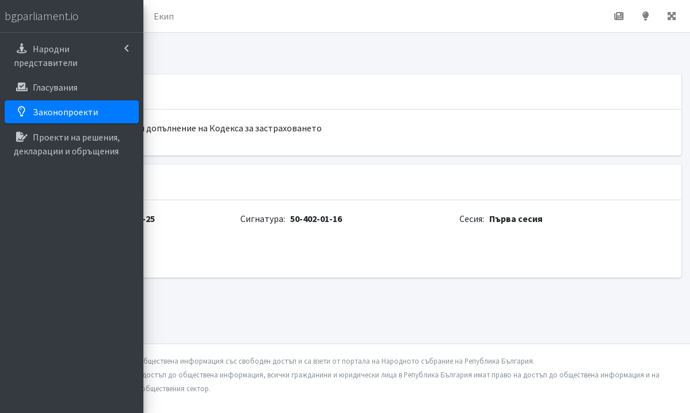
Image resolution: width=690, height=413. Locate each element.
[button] (161, 16)
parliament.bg (193, 257)
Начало (198, 16)
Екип (307, 16)
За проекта (255, 16)
